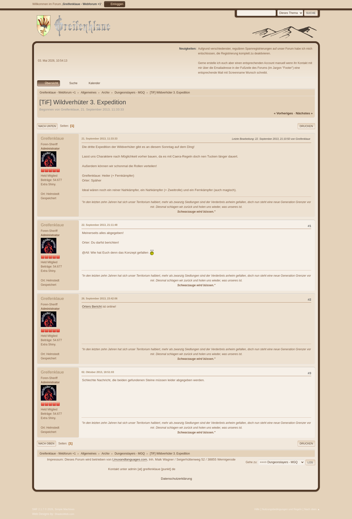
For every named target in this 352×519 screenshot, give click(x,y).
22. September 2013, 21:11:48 (99, 224)
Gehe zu (251, 462)
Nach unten (47, 126)
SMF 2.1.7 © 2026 (42, 509)
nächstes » (304, 113)
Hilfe (257, 509)
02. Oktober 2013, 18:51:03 (98, 372)
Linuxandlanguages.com (129, 459)
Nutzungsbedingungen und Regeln (282, 509)
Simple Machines (64, 509)
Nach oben (46, 443)
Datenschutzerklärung (176, 478)
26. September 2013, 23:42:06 (99, 298)
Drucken (306, 126)
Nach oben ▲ (312, 509)
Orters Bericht (92, 306)
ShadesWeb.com (64, 514)
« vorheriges (283, 113)
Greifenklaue (52, 138)
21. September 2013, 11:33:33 (99, 138)
